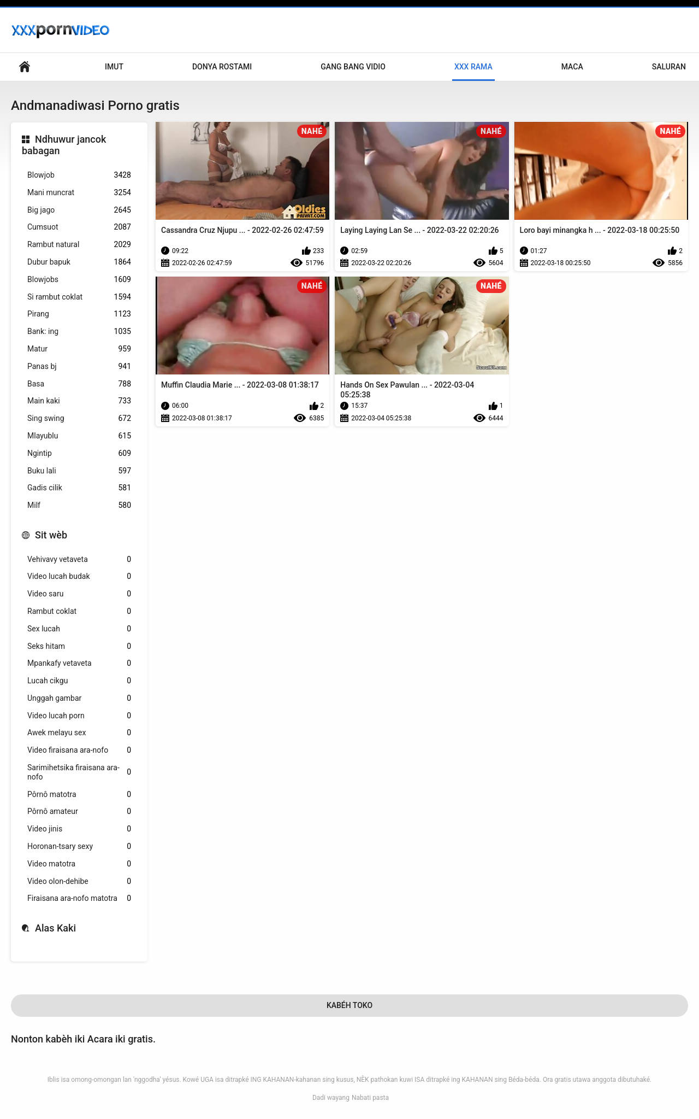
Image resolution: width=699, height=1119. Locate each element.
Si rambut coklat (79, 297)
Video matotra (79, 864)
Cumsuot (79, 227)
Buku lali (79, 471)
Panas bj (79, 366)
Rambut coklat (79, 611)
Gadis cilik (79, 488)
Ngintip (79, 453)
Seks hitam (79, 646)
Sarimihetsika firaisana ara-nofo (79, 772)
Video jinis (79, 829)
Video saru (79, 594)
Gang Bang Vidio (353, 66)
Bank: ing (79, 331)
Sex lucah (79, 629)
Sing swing (79, 418)
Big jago (79, 210)
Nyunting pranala (24, 67)
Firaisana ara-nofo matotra (79, 898)
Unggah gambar (79, 698)
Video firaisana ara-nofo (79, 750)
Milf (79, 505)
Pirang (79, 314)
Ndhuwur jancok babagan (64, 145)
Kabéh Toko (349, 1005)
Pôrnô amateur (79, 811)
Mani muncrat (79, 192)
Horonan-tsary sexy (79, 846)
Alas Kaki (55, 928)
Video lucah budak (79, 576)
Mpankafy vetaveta (79, 663)
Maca (572, 66)
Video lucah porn (79, 715)
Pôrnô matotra (79, 794)
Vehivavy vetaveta (79, 559)
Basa (79, 384)
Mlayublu (79, 436)
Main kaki (79, 401)
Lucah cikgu (79, 681)
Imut (114, 66)
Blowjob (79, 175)
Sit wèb (51, 535)
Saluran (669, 66)
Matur (79, 349)
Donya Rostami (222, 66)
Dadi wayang (331, 1098)
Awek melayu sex (79, 732)
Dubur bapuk (79, 262)
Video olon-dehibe (79, 881)
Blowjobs (79, 279)
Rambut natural (79, 244)
